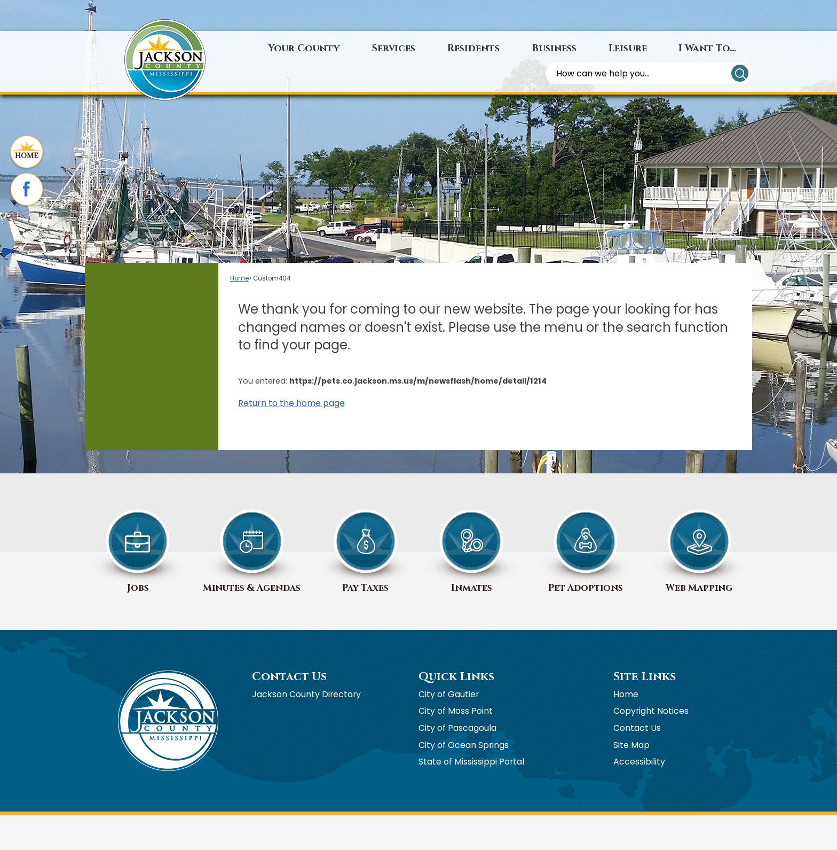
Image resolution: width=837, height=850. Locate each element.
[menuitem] (304, 48)
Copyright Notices (651, 711)
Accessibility (639, 761)
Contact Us (637, 728)
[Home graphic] (26, 152)
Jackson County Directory (306, 694)
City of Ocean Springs (463, 745)
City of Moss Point (455, 711)
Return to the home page (291, 403)
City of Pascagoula (457, 728)
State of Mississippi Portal (471, 761)
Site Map (631, 745)
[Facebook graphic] (26, 190)
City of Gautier (448, 694)
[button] (739, 73)
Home (239, 278)
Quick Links (456, 676)
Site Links (644, 676)
